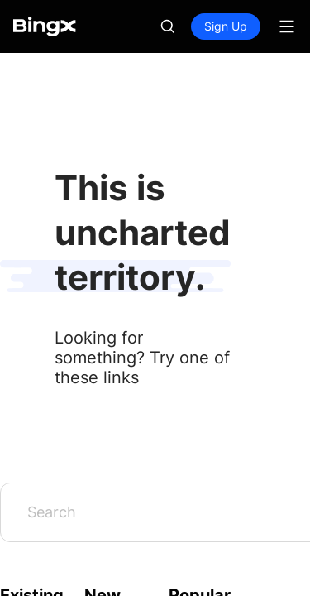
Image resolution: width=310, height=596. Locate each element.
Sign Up (225, 26)
